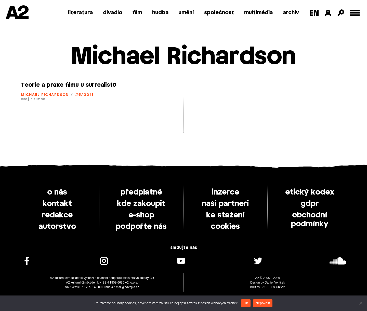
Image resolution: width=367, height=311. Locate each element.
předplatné (141, 192)
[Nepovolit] (360, 303)
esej (25, 99)
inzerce (225, 192)
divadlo (112, 12)
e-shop (141, 215)
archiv (291, 12)
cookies (225, 226)
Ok (246, 303)
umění (186, 12)
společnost (219, 12)
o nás (57, 192)
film (137, 12)
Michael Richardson (45, 95)
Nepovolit (263, 303)
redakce (57, 215)
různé (39, 99)
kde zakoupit (141, 204)
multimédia (258, 12)
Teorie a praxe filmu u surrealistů (68, 84)
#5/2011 (84, 95)
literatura (80, 12)
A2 (17, 13)
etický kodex (309, 192)
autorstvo (57, 226)
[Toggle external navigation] (354, 13)
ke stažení (225, 215)
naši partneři (225, 204)
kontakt (57, 204)
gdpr (310, 204)
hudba (160, 12)
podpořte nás (141, 226)
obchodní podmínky (309, 219)
